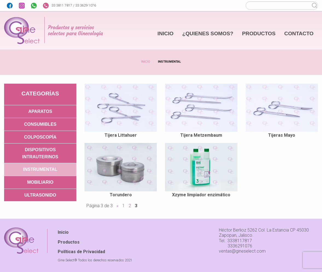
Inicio (145, 61)
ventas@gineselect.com (242, 251)
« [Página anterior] (117, 205)
